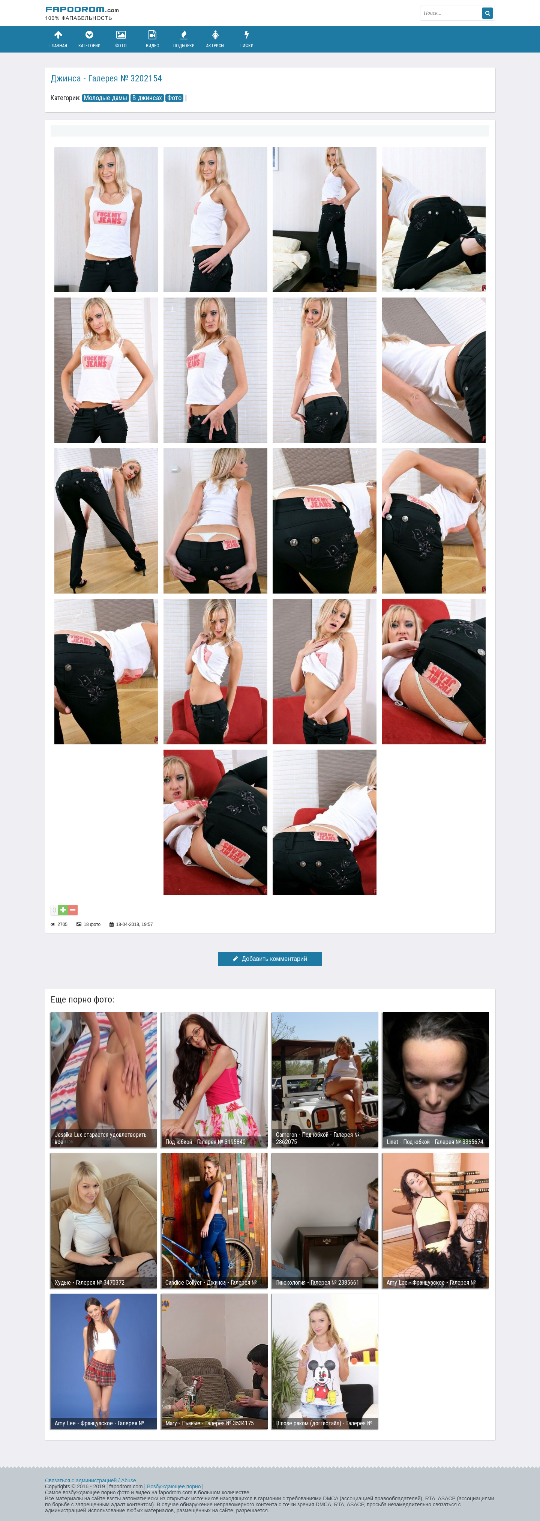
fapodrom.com (82, 13)
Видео (153, 39)
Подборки (184, 39)
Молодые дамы (105, 98)
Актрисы (215, 39)
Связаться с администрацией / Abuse (90, 1480)
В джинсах (147, 98)
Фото (121, 39)
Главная (58, 39)
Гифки (247, 39)
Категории (89, 39)
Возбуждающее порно (174, 1486)
